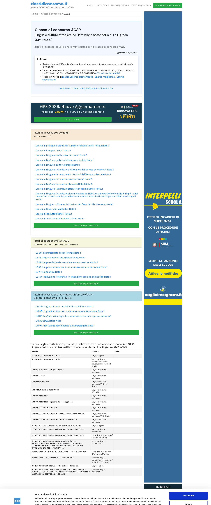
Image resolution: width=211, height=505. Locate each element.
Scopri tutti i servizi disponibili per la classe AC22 (86, 88)
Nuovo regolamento (120, 5)
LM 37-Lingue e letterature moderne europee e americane (66, 311)
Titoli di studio (102, 5)
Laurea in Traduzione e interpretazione (56, 218)
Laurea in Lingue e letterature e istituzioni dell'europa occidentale (71, 169)
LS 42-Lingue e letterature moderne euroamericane (63, 262)
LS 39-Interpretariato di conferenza (55, 252)
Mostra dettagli (42, 500)
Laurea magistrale (105, 76)
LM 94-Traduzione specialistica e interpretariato (61, 325)
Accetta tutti (188, 480)
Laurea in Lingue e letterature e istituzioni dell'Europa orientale (70, 174)
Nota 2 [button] (98, 145)
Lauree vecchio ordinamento (77, 76)
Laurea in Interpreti (46, 150)
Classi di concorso (51, 13)
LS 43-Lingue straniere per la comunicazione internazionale (68, 267)
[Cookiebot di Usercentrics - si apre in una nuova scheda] (17, 500)
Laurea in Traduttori (46, 213)
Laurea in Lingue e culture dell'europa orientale (61, 160)
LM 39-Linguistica (45, 320)
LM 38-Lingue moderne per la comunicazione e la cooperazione (70, 316)
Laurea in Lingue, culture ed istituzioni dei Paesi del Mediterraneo (71, 204)
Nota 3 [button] (105, 145)
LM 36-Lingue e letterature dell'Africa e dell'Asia (61, 306)
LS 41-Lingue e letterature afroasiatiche (57, 257)
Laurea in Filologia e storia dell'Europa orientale (61, 145)
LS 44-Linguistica (45, 271)
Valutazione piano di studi (167, 5)
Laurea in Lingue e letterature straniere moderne (62, 188)
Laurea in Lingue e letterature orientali (56, 179)
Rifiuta (188, 488)
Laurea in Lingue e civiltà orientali (54, 155)
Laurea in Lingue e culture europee (54, 164)
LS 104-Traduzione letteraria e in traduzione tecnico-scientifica (70, 276)
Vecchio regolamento (141, 5)
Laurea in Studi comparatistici (52, 208)
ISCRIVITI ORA (72, 119)
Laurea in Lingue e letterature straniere (57, 184)
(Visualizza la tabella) (108, 73)
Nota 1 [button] (90, 145)
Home (90, 5)
